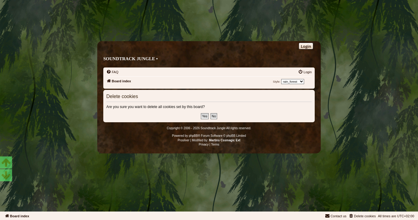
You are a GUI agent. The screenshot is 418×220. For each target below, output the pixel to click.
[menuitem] (112, 72)
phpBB (193, 135)
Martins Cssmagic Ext (224, 140)
